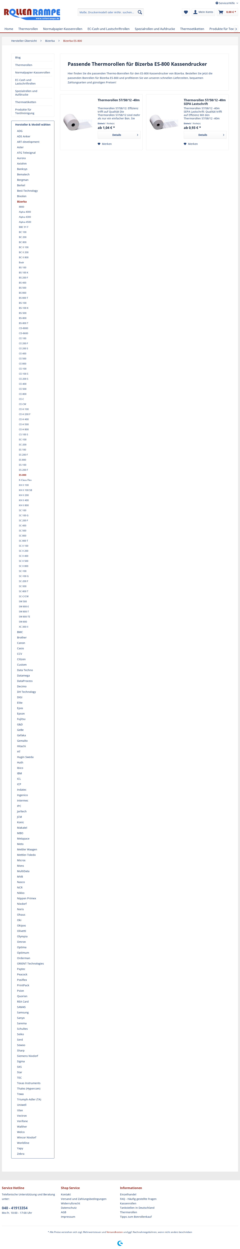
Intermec (22, 800)
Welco (21, 1132)
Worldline (23, 1143)
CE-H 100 (24, 409)
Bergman (22, 180)
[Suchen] (140, 12)
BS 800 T (23, 297)
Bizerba (22, 201)
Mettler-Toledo (26, 855)
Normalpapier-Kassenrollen (32, 72)
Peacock (22, 974)
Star (19, 1072)
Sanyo (21, 1018)
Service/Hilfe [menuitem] (226, 3)
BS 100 (22, 267)
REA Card (23, 1001)
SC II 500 (23, 561)
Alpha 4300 (25, 217)
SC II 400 (23, 556)
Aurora (21, 158)
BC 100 (22, 232)
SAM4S (21, 1007)
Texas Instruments (28, 1083)
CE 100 (22, 338)
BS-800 (22, 318)
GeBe (20, 730)
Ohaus (21, 914)
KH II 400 (24, 500)
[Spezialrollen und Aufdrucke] (155, 28)
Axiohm (22, 163)
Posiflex (22, 980)
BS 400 (22, 282)
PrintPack (23, 985)
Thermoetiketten (25, 102)
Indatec (21, 789)
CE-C (21, 399)
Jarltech (22, 811)
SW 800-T (24, 611)
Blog (18, 57)
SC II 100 (23, 545)
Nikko (20, 893)
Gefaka (21, 735)
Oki (19, 920)
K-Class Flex (25, 480)
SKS (19, 1067)
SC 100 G (23, 515)
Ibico (20, 768)
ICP (19, 784)
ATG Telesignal (26, 152)
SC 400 (22, 525)
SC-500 (22, 586)
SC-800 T (23, 591)
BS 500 (22, 287)
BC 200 (22, 237)
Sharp (21, 1050)
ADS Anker (23, 136)
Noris (20, 909)
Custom (22, 664)
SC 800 (22, 535)
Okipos (21, 925)
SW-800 (23, 621)
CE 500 (22, 358)
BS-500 (22, 313)
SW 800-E (24, 606)
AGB (63, 1212)
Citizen (21, 659)
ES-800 (22, 475)
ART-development (28, 142)
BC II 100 (23, 247)
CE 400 (22, 353)
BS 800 (22, 292)
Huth (20, 762)
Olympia (22, 936)
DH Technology (26, 692)
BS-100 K (23, 308)
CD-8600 (23, 333)
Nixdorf (22, 904)
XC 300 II (23, 626)
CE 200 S (23, 348)
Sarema (22, 1023)
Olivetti (21, 931)
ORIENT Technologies (30, 963)
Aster (20, 147)
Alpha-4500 (25, 222)
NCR (19, 887)
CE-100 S (23, 373)
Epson (21, 713)
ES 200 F (23, 454)
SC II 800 (23, 566)
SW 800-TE (24, 616)
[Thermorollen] (28, 28)
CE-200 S (23, 378)
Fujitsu (21, 719)
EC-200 (22, 444)
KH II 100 (24, 485)
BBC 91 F (23, 227)
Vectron (22, 1115)
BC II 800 (23, 257)
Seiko (20, 1034)
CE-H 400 (24, 419)
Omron (21, 942)
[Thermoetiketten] (192, 28)
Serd (20, 1039)
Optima (21, 947)
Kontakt (66, 1194)
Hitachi (21, 746)
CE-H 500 (24, 424)
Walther (22, 1126)
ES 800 (22, 459)
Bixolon (21, 196)
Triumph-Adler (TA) (29, 1099)
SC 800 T (23, 540)
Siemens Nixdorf (27, 1056)
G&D (20, 724)
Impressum (68, 1216)
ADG (19, 131)
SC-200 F (23, 581)
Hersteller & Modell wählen (32, 124)
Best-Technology (27, 190)
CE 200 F (23, 343)
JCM (19, 817)
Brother (22, 637)
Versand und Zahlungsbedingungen (83, 1199)
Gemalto (22, 740)
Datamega (23, 675)
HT (18, 751)
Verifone (22, 1121)
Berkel (21, 185)
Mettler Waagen (27, 849)
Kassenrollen (128, 1203)
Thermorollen (23, 65)
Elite (19, 702)
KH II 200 (24, 495)
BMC (20, 632)
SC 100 (22, 510)
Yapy (20, 1148)
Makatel (22, 827)
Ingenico (22, 795)
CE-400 (22, 383)
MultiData (23, 871)
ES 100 (22, 449)
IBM (19, 773)
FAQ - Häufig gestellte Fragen (138, 1199)
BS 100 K (23, 272)
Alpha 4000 (25, 211)
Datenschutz (69, 1207)
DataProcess (25, 681)
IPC (19, 806)
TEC (19, 1077)
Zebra (20, 1153)
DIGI (19, 697)
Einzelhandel (128, 1194)
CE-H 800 (24, 429)
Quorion (22, 996)
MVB (20, 876)
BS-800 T (23, 323)
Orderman (23, 958)
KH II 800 (24, 505)
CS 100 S (23, 434)
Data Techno (25, 670)
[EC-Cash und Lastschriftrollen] (108, 28)
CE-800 (22, 394)
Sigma (21, 1061)
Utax (20, 1110)
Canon (21, 643)
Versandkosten (114, 1232)
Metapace (23, 838)
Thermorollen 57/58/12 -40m (119, 100)
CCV (19, 654)
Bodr (21, 262)
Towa (20, 1094)
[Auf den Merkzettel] (105, 144)
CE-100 (22, 368)
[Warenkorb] (227, 12)
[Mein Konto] (203, 12)
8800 (21, 206)
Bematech (23, 174)
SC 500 (22, 530)
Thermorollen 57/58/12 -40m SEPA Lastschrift (205, 102)
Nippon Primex (26, 898)
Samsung (23, 1012)
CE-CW (22, 404)
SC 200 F (23, 520)
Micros (21, 860)
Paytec (21, 969)
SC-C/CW (23, 596)
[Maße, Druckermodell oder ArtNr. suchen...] (111, 12)
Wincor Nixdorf (26, 1137)
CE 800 (22, 363)
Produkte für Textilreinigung (24, 111)
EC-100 (22, 439)
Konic (20, 822)
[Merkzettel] (186, 12)
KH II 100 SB (25, 490)
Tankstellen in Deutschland (137, 1207)
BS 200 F (23, 277)
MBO (20, 833)
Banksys (22, 169)
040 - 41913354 (15, 1208)
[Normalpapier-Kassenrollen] (62, 28)
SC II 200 (23, 550)
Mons (20, 865)
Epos (20, 708)
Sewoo (21, 1045)
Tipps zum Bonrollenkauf (136, 1216)
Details (125, 134)
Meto (20, 844)
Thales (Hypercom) (28, 1088)
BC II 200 (23, 252)
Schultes (22, 1028)
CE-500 (22, 389)
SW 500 (23, 601)
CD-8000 (23, 328)
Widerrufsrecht (70, 1203)
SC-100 (22, 571)
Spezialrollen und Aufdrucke (26, 92)
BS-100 (22, 303)
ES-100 (22, 464)
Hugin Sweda (25, 757)
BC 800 (22, 242)
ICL (19, 779)
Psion (20, 990)
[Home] (9, 28)
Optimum (23, 952)
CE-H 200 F (24, 414)
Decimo (21, 686)
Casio (20, 648)
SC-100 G (24, 576)
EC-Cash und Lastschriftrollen (25, 81)
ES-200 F (23, 469)
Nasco (21, 882)
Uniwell (21, 1105)
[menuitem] (111, 12)
